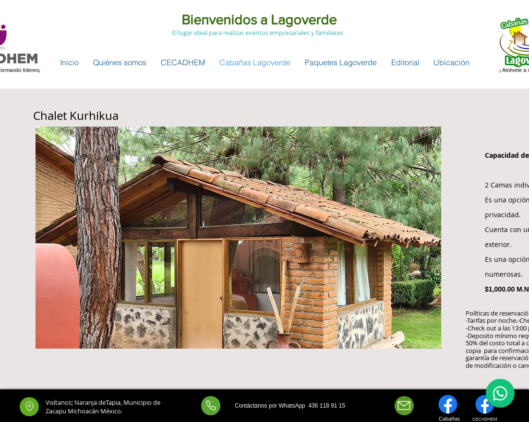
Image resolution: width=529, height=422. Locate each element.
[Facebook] (447, 403)
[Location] (29, 406)
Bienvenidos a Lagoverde (257, 19)
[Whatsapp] (210, 405)
